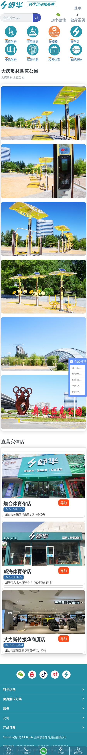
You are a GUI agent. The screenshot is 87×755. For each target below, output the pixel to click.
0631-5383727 (13, 577)
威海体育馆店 (17, 571)
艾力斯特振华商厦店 (24, 639)
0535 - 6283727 (14, 509)
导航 (63, 502)
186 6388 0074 (14, 645)
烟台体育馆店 (17, 503)
